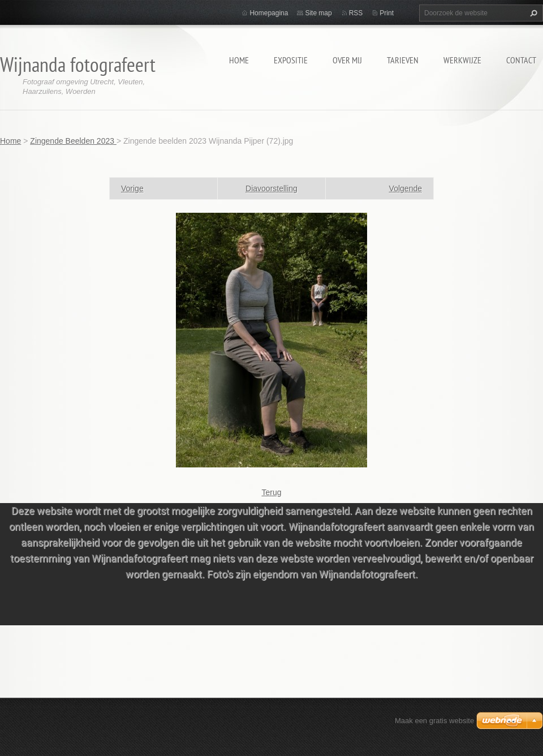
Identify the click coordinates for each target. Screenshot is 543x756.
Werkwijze (462, 60)
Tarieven (403, 60)
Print (387, 13)
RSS (356, 13)
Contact (521, 60)
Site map (318, 13)
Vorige (132, 188)
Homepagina (268, 13)
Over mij (347, 60)
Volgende (405, 188)
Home (239, 60)
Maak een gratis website (434, 720)
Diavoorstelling (271, 188)
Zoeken (532, 13)
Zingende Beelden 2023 (73, 140)
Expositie (291, 60)
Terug (271, 492)
